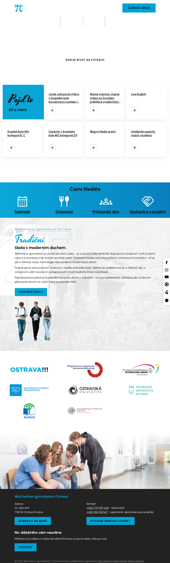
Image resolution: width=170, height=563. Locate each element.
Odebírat (25, 536)
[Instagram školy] (167, 269)
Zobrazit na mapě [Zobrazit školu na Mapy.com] (32, 509)
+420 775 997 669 (97, 496)
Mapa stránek (136, 550)
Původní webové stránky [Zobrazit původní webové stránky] (110, 509)
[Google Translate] (167, 292)
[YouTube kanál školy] (167, 277)
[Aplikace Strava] (167, 300)
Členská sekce (139, 7)
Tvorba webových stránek (43, 558)
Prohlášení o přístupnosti (28, 554)
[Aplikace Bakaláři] (167, 284)
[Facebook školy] (167, 262)
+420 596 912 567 (97, 501)
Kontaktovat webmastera (112, 550)
